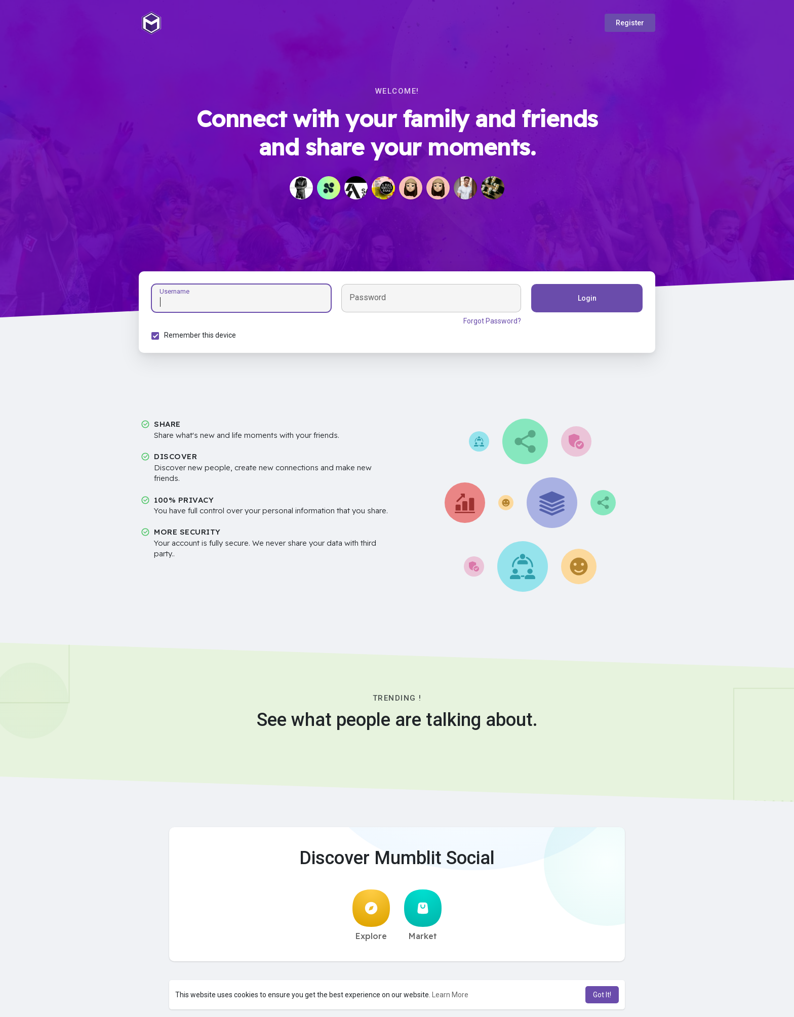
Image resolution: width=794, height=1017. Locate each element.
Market (423, 915)
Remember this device (200, 335)
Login (587, 298)
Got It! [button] (602, 995)
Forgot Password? (492, 321)
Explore (371, 915)
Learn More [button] (450, 995)
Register (630, 23)
